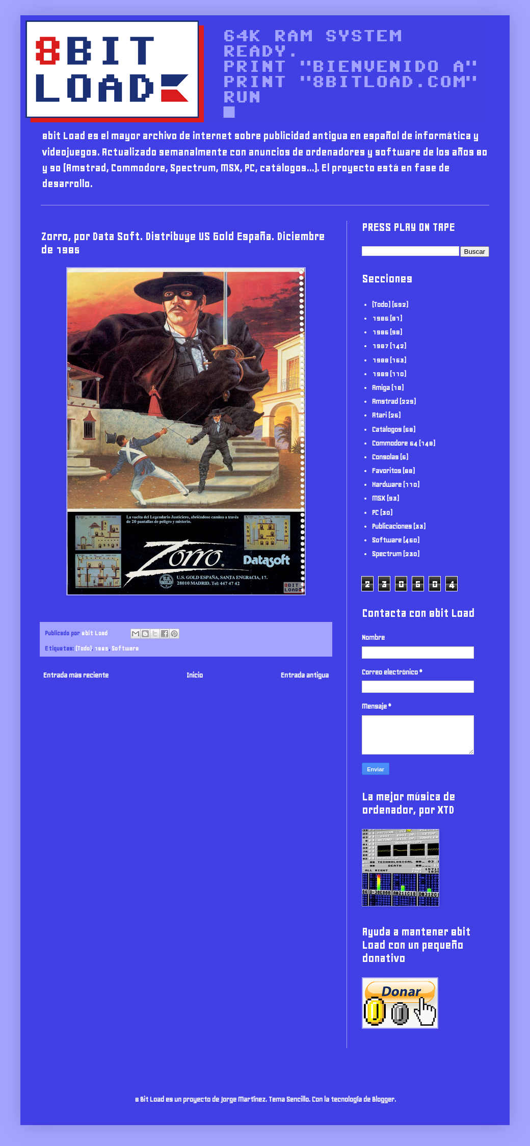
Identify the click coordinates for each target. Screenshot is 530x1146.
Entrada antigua (305, 675)
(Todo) (83, 648)
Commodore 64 (394, 443)
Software (125, 648)
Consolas (385, 457)
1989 (380, 374)
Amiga (381, 387)
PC (375, 512)
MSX (378, 498)
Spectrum (387, 554)
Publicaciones (392, 526)
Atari (379, 415)
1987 (380, 346)
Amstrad (385, 401)
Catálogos (387, 429)
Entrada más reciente (76, 675)
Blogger (383, 1099)
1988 (380, 360)
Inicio (195, 675)
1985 (101, 648)
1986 (380, 332)
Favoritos (386, 470)
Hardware (387, 484)
